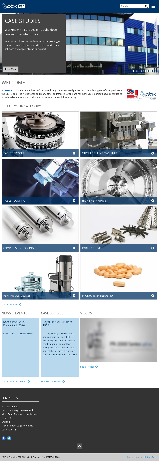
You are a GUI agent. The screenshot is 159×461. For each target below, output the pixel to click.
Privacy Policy (151, 457)
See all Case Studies (53, 381)
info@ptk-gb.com (13, 429)
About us (130, 457)
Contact (139, 457)
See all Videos (89, 366)
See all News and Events (16, 381)
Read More (11, 68)
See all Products (11, 304)
